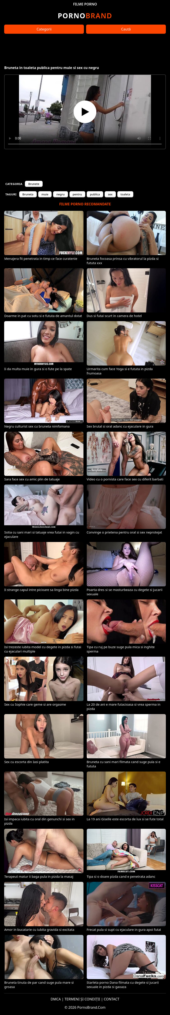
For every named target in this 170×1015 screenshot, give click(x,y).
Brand (85, 15)
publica (95, 194)
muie (45, 194)
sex (110, 194)
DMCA (56, 999)
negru (60, 194)
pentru (77, 194)
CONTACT (111, 999)
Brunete (33, 184)
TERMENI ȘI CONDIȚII (82, 999)
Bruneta (28, 194)
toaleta (125, 194)
